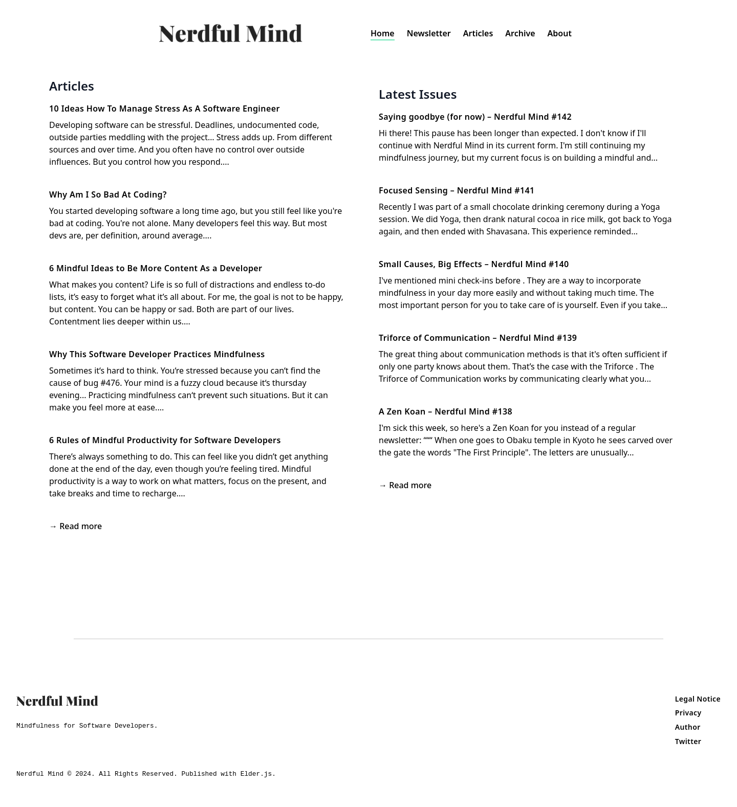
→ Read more (75, 526)
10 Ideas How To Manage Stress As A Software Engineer (164, 108)
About (560, 33)
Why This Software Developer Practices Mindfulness (157, 354)
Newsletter (429, 33)
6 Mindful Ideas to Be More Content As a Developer (155, 268)
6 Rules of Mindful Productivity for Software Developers (165, 440)
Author (688, 727)
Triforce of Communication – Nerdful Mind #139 (478, 337)
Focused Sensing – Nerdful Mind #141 (457, 190)
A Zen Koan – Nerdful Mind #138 (445, 411)
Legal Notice (698, 699)
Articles (478, 33)
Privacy (688, 712)
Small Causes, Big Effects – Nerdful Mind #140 (474, 264)
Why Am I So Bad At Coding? (108, 194)
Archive (520, 33)
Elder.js (256, 774)
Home (383, 33)
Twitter (688, 741)
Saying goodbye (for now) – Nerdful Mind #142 (475, 116)
